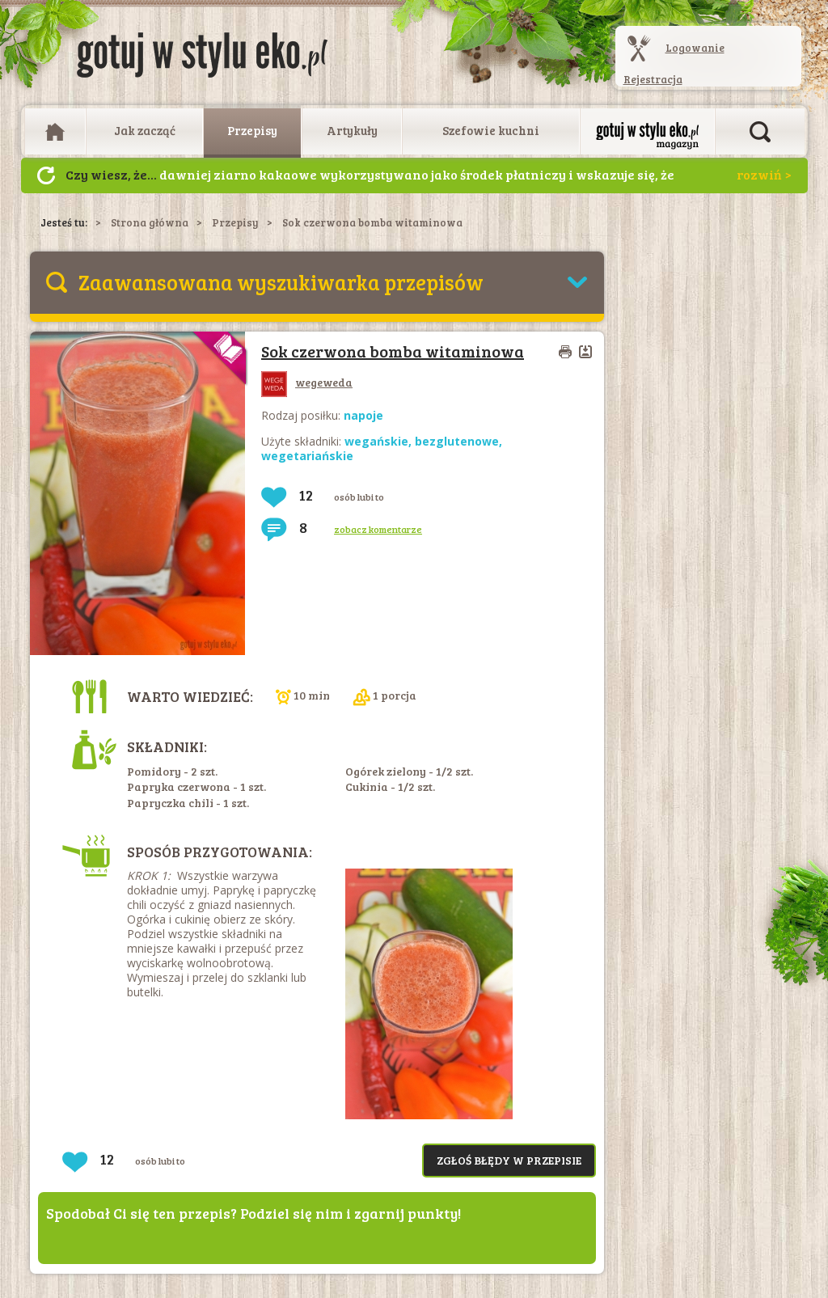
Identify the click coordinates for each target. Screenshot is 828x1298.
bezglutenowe (457, 441)
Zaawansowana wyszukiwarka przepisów (281, 282)
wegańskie (376, 441)
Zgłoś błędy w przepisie (509, 1160)
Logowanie (694, 47)
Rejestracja (652, 79)
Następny (46, 175)
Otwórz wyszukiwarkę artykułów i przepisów (760, 131)
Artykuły (352, 130)
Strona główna (149, 222)
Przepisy (252, 130)
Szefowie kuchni (490, 130)
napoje (363, 415)
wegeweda (307, 382)
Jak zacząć (144, 130)
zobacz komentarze (378, 528)
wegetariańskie (307, 455)
